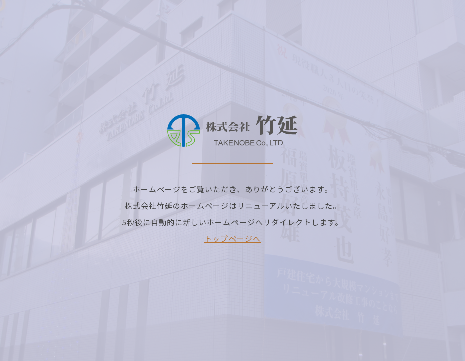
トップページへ (232, 238)
